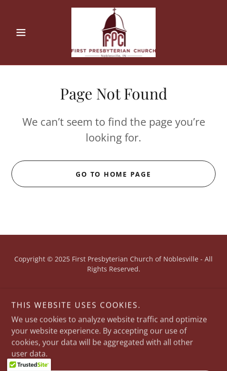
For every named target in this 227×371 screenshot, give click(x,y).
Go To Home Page (113, 174)
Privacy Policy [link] (113, 291)
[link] (113, 32)
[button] (26, 32)
